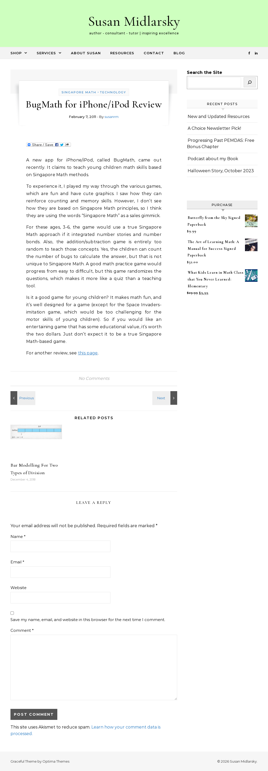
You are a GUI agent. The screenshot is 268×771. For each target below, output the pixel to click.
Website (18, 587)
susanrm (111, 117)
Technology (113, 92)
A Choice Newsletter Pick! (214, 128)
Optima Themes (55, 761)
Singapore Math (79, 92)
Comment (22, 630)
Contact (154, 53)
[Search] (250, 82)
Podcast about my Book (213, 158)
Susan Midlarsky (134, 21)
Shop (16, 53)
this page (88, 353)
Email (17, 561)
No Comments (94, 378)
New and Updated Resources (218, 116)
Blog (179, 53)
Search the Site (204, 72)
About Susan (86, 53)
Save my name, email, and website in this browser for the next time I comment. (87, 619)
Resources (122, 53)
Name (18, 536)
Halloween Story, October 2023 (221, 170)
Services (46, 53)
